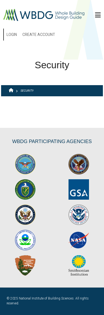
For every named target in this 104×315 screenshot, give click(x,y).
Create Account (38, 34)
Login (12, 34)
